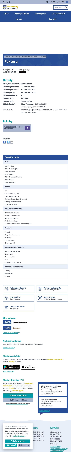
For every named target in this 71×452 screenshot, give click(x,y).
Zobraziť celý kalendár (11, 303)
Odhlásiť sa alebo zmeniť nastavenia (18, 374)
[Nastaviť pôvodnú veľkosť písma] (51, 2)
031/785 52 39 (55, 417)
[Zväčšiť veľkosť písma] (53, 2)
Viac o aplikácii (8, 342)
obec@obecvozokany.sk (59, 419)
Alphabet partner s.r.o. (59, 442)
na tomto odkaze (16, 436)
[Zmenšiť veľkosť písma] (49, 2)
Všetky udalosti (9, 318)
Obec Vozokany (62, 444)
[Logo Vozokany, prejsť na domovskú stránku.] (10, 7)
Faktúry (22, 42)
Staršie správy (44, 381)
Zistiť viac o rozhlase (18, 371)
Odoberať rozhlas (18, 366)
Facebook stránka (57, 421)
